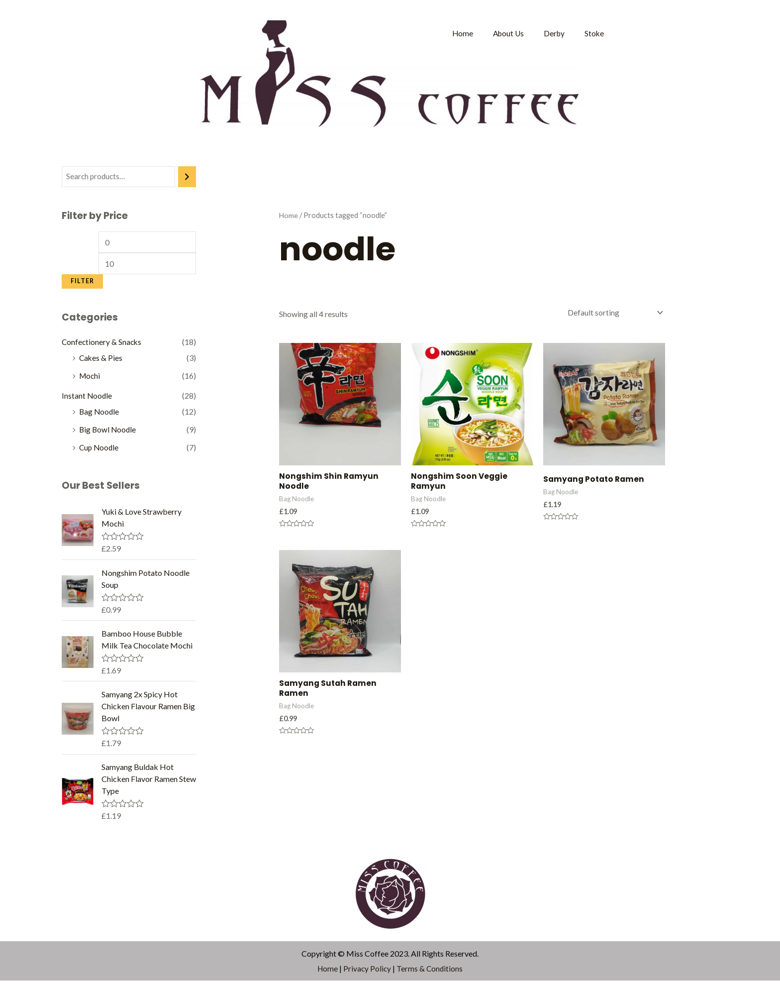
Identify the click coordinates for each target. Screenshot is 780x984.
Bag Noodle (99, 414)
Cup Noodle (99, 450)
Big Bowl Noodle (108, 432)
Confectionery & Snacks (102, 344)
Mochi (90, 378)
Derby (553, 33)
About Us (505, 33)
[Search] (187, 177)
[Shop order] (611, 313)
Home (459, 33)
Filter (82, 283)
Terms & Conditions (430, 971)
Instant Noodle (87, 398)
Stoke (594, 33)
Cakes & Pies (101, 360)
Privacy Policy (367, 971)
